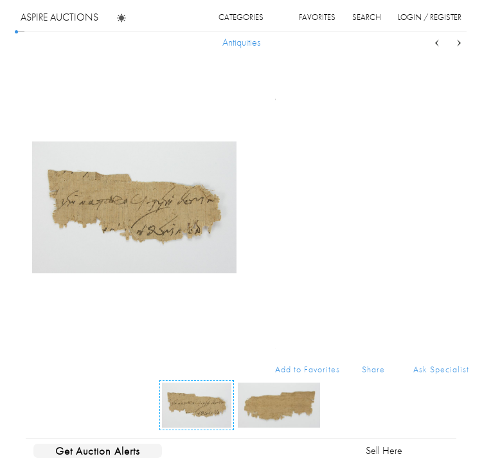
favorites (317, 17)
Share (373, 369)
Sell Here (384, 450)
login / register (429, 17)
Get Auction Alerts (97, 451)
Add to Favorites (307, 369)
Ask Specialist (441, 369)
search (366, 17)
